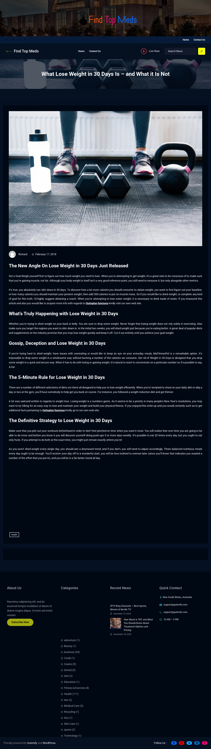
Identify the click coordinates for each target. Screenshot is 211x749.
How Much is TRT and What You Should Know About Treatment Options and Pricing (138, 635)
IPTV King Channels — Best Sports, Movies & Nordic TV (128, 618)
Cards (67, 700)
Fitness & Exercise (74, 730)
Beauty (68, 688)
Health (14, 534)
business (69, 694)
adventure (70, 682)
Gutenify (32, 743)
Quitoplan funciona (97, 303)
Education (70, 724)
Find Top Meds (26, 51)
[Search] (201, 51)
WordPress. (49, 743)
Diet (66, 718)
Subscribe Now (20, 624)
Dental (68, 712)
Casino (68, 706)
